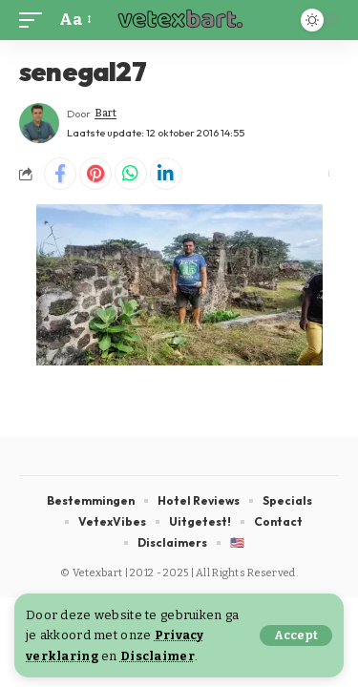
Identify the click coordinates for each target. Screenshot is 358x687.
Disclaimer (157, 656)
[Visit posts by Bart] (39, 123)
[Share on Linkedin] (166, 173)
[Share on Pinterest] (95, 173)
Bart (105, 113)
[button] (296, 635)
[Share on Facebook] (60, 173)
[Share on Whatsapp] (131, 173)
